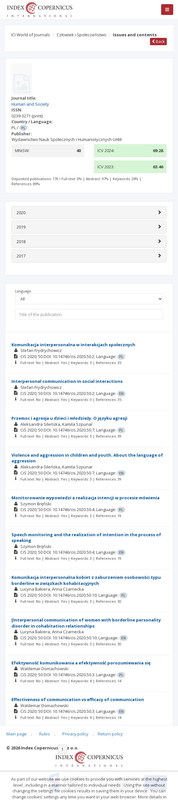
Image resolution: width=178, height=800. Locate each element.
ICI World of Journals (30, 35)
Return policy (110, 734)
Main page (16, 734)
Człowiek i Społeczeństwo (81, 35)
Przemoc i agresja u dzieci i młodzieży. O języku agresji (69, 418)
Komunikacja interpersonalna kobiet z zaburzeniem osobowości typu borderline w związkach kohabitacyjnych (86, 580)
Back (158, 41)
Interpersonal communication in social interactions (67, 381)
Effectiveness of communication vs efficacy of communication (77, 699)
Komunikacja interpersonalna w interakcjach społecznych (73, 344)
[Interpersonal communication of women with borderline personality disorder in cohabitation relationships (86, 623)
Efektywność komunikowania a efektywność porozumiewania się (81, 663)
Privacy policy (75, 734)
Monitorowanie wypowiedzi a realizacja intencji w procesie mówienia (85, 498)
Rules (44, 734)
